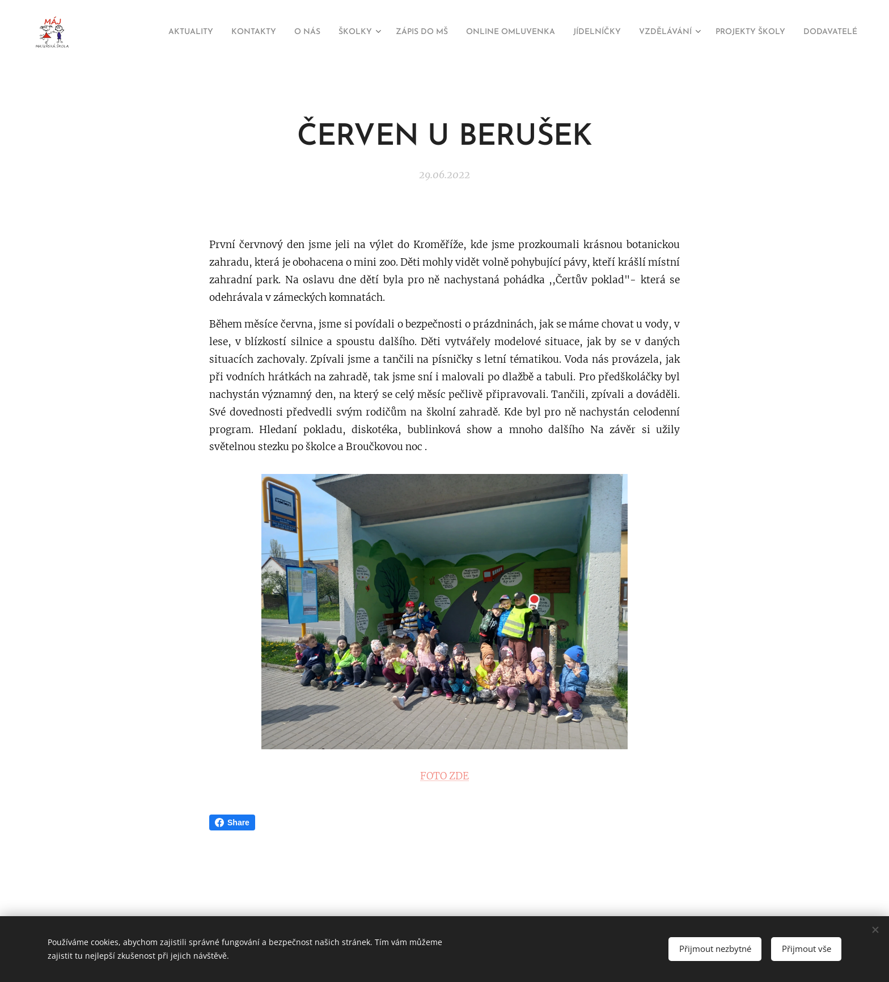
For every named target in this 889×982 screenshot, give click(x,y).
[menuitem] (140, 32)
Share (232, 822)
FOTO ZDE (444, 776)
